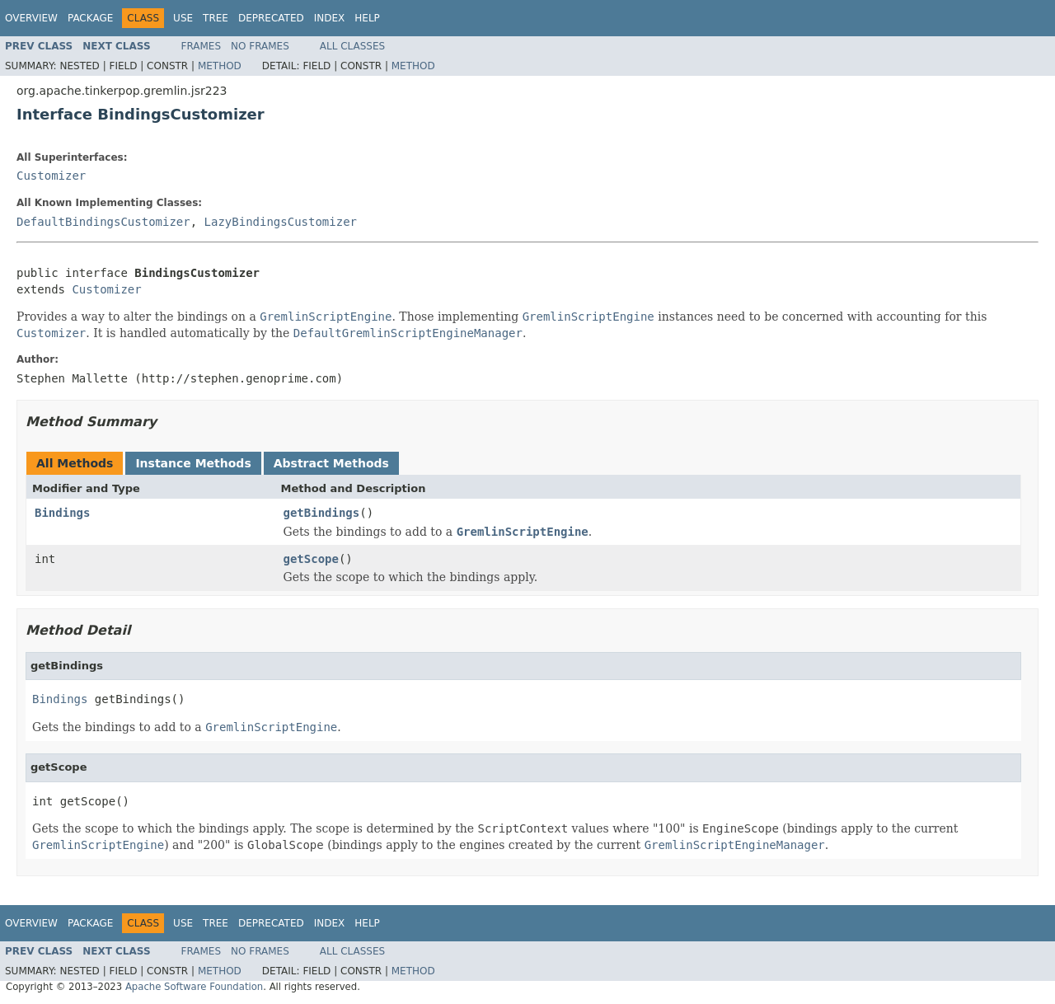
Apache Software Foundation (194, 986)
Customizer (51, 175)
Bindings (62, 512)
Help (367, 18)
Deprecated (271, 18)
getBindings (322, 512)
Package (90, 18)
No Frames (260, 46)
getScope (311, 558)
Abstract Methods (331, 463)
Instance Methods (193, 463)
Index (329, 18)
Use (183, 18)
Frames (201, 46)
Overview (31, 18)
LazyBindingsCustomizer (280, 221)
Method (219, 66)
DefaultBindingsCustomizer (103, 221)
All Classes (352, 46)
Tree (215, 18)
